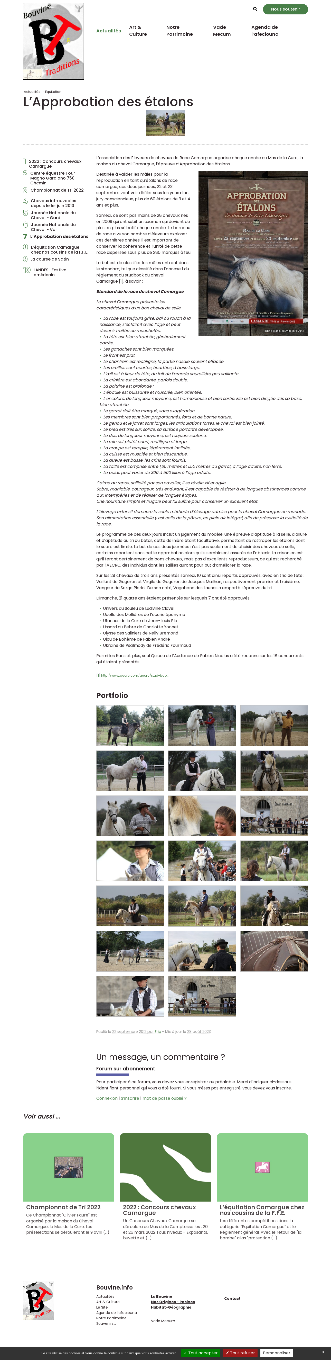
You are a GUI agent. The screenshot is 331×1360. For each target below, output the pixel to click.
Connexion (107, 1098)
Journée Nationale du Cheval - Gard (49, 215)
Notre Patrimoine (179, 30)
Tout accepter (201, 1353)
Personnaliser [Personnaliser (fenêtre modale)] (276, 1353)
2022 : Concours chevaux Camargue (52, 164)
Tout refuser (240, 1353)
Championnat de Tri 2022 (53, 191)
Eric (158, 1031)
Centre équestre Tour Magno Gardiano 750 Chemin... (49, 178)
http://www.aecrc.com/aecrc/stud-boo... (135, 675)
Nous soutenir (285, 9)
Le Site (102, 1307)
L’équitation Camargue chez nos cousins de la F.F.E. (55, 250)
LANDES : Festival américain (45, 272)
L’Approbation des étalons (55, 238)
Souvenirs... (106, 1323)
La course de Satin (46, 260)
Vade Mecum (222, 30)
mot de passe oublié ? (165, 1098)
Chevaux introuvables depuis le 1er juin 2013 (49, 203)
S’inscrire (130, 1098)
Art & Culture (138, 30)
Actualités (108, 31)
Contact (232, 1298)
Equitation (53, 92)
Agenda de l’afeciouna (265, 30)
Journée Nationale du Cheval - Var (49, 227)
